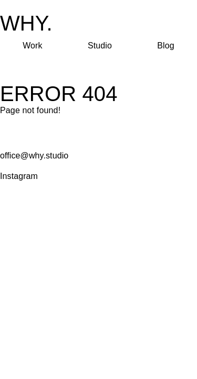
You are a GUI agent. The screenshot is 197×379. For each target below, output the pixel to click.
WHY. (26, 23)
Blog (165, 45)
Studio (100, 45)
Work (32, 45)
